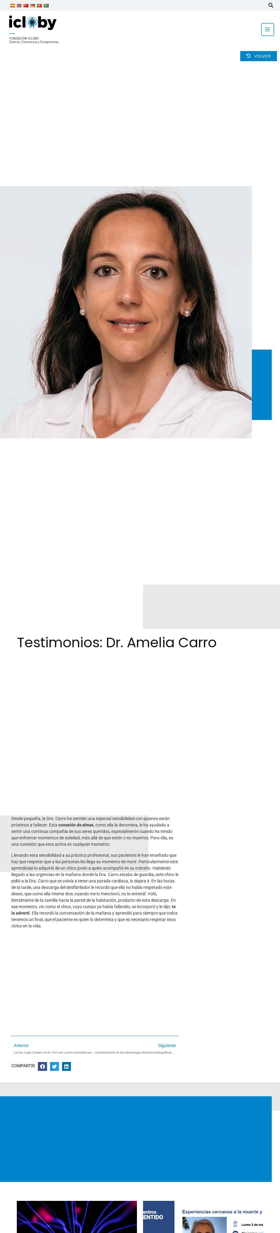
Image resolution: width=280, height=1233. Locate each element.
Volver (258, 56)
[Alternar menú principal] (267, 29)
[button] (271, 6)
